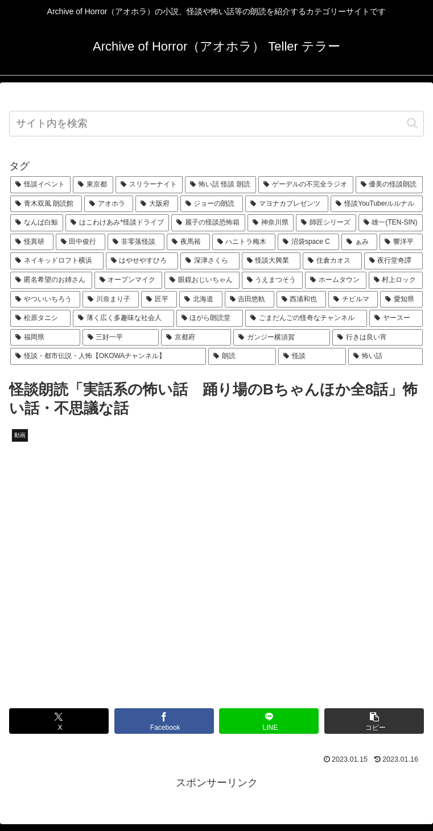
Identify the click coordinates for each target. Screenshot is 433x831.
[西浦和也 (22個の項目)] (301, 299)
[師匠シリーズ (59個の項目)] (326, 222)
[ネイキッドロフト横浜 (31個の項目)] (57, 260)
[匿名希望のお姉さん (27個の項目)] (51, 280)
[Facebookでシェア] (164, 721)
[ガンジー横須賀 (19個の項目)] (282, 337)
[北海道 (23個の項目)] (200, 299)
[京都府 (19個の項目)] (196, 337)
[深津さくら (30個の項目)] (210, 260)
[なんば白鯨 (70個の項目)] (36, 222)
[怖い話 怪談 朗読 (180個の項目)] (220, 184)
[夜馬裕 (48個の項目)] (188, 242)
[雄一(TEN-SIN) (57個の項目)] (390, 222)
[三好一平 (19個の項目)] (121, 337)
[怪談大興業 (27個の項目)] (271, 260)
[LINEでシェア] (269, 721)
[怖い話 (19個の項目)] (385, 356)
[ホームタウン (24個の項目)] (335, 280)
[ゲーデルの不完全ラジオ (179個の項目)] (305, 184)
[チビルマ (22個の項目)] (353, 299)
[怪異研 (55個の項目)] (31, 242)
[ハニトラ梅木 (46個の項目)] (244, 242)
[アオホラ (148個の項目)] (108, 204)
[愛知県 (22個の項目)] (401, 299)
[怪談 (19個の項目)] (312, 356)
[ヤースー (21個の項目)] (396, 318)
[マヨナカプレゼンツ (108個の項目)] (286, 204)
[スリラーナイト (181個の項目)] (149, 184)
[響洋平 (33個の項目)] (401, 242)
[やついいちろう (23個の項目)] (45, 299)
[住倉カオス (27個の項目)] (332, 260)
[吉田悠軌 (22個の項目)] (249, 299)
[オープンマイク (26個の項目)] (128, 280)
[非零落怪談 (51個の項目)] (136, 242)
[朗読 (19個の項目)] (242, 356)
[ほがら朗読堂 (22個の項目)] (210, 318)
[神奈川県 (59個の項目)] (271, 222)
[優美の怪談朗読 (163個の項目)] (389, 184)
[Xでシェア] (59, 721)
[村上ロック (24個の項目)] (396, 280)
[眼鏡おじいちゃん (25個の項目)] (202, 280)
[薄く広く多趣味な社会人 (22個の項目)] (123, 318)
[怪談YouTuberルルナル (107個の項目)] (377, 204)
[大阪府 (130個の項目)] (156, 204)
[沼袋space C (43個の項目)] (308, 242)
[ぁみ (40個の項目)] (359, 242)
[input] (216, 123)
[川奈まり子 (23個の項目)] (111, 299)
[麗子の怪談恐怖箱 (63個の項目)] (208, 222)
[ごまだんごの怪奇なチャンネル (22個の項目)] (306, 318)
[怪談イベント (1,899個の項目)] (40, 184)
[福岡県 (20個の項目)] (45, 337)
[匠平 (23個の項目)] (159, 299)
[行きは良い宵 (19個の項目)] (377, 337)
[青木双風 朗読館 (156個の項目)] (46, 204)
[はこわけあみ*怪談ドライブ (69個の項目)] (117, 222)
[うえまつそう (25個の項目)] (272, 280)
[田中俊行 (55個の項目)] (81, 242)
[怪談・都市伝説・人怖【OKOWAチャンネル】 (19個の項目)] (108, 356)
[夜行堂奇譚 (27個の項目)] (393, 260)
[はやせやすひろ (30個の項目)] (142, 260)
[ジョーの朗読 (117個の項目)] (211, 204)
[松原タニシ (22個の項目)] (40, 318)
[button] (412, 123)
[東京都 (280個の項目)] (93, 184)
